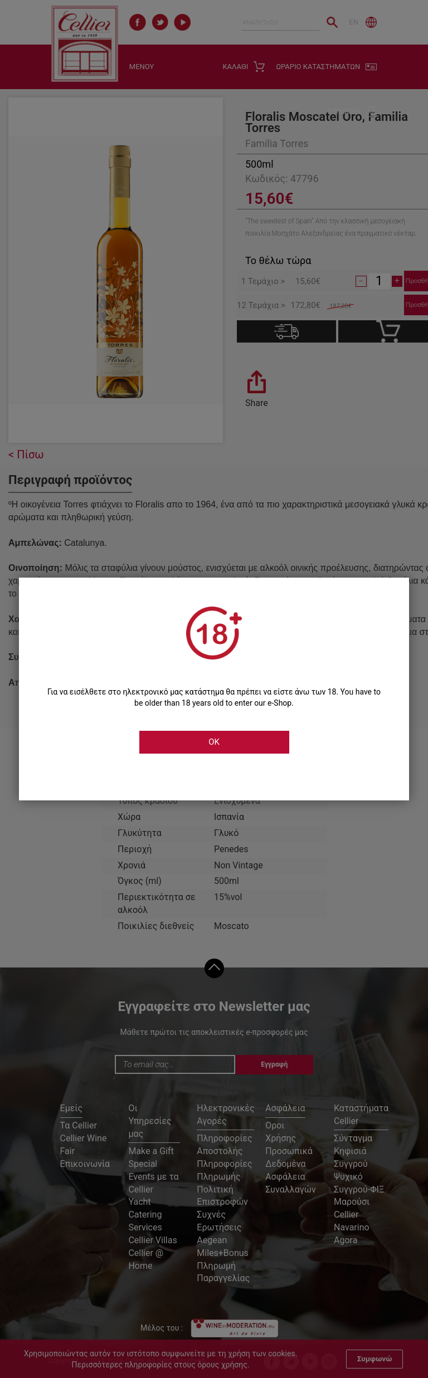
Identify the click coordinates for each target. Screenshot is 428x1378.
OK (214, 742)
